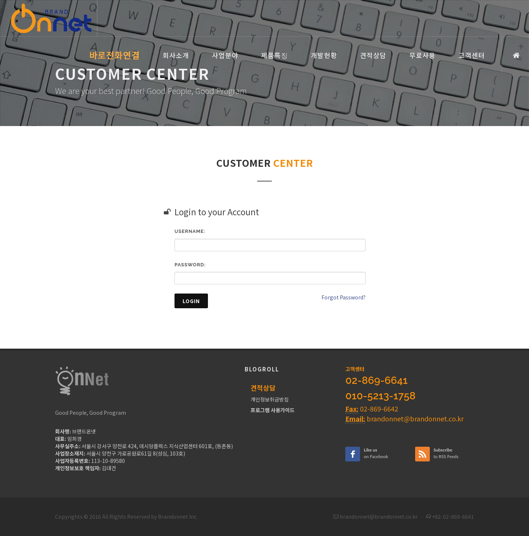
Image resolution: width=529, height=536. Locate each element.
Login (191, 301)
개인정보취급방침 (270, 399)
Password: (190, 264)
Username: (189, 231)
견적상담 (263, 387)
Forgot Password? (343, 297)
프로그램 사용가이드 (273, 410)
